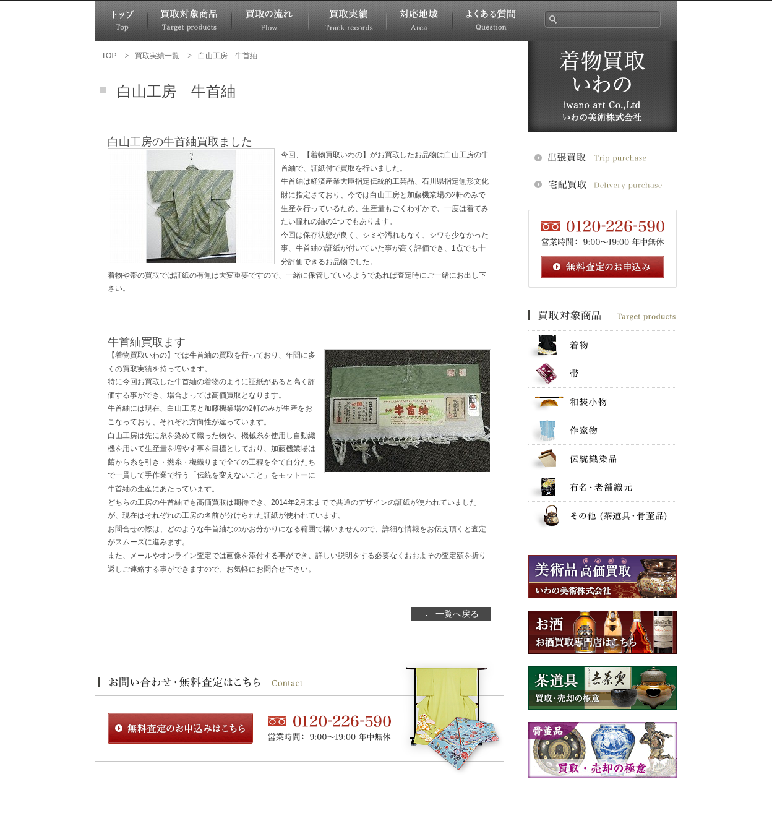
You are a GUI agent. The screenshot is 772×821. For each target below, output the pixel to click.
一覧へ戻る (457, 614)
